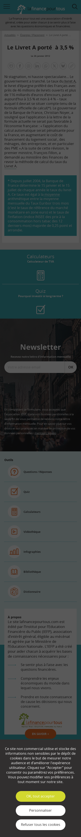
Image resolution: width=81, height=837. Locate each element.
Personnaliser (40, 810)
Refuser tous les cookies (40, 824)
